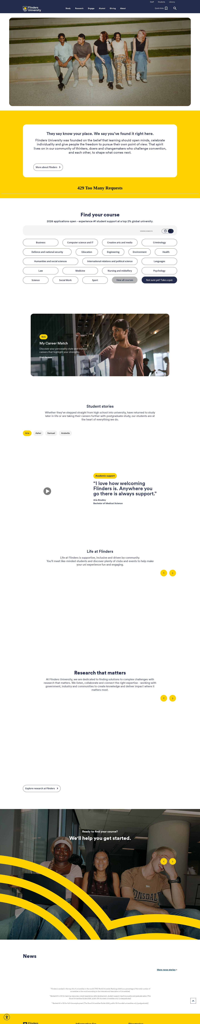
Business (46, 242)
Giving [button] (113, 8)
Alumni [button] (102, 8)
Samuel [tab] (51, 433)
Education (89, 251)
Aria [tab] (27, 433)
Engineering (114, 251)
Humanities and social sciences (55, 261)
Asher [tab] (38, 433)
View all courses (125, 280)
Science (39, 280)
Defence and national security (50, 251)
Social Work (67, 280)
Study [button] (68, 8)
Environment (140, 251)
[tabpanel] (100, 485)
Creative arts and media (121, 242)
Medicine (85, 270)
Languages (164, 261)
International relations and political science (111, 261)
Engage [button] (91, 8)
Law (47, 270)
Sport (98, 280)
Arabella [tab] (65, 433)
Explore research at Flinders (41, 788)
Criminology (164, 242)
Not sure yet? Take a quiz (160, 280)
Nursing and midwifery (121, 270)
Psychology (164, 270)
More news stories (166, 969)
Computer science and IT (81, 242)
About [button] (123, 8)
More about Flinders (48, 167)
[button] (161, 8)
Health (168, 251)
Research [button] (79, 8)
